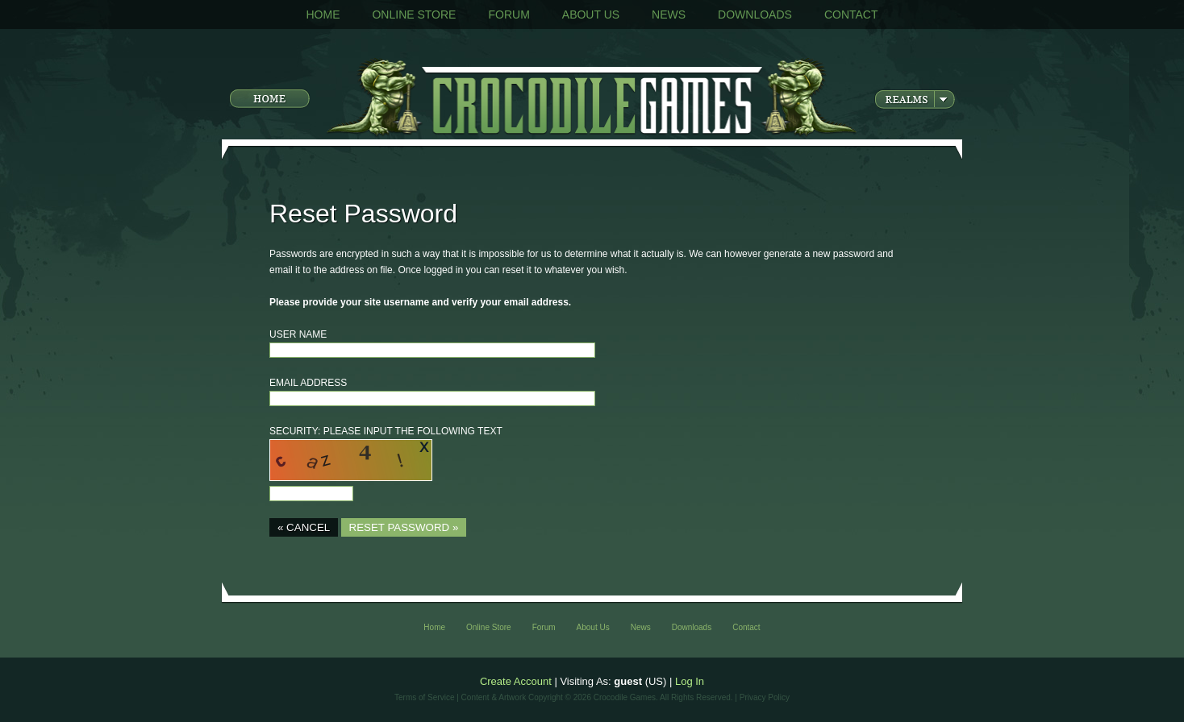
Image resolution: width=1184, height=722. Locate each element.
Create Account (516, 681)
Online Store (414, 14)
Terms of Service (424, 697)
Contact (851, 14)
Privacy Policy (765, 697)
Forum (508, 14)
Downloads (755, 14)
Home (323, 14)
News (669, 14)
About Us (590, 14)
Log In (689, 681)
